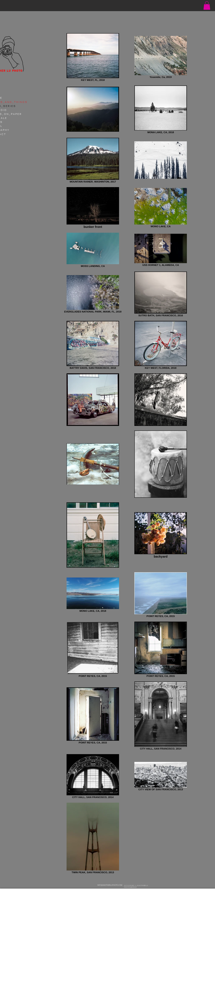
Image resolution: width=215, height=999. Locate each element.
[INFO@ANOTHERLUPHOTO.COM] (110, 885)
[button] (206, 5)
